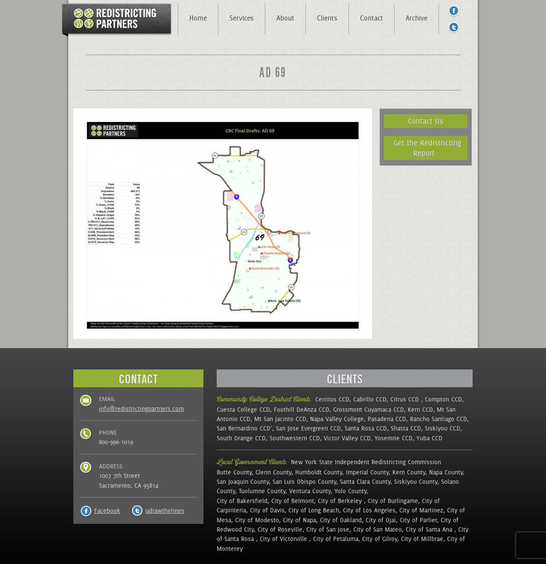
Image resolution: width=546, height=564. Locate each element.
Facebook (107, 511)
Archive (416, 18)
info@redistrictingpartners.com (141, 409)
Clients (327, 18)
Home (198, 18)
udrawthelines (164, 511)
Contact (371, 18)
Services (241, 18)
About (285, 18)
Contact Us (425, 120)
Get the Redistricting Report (428, 147)
